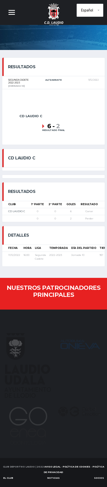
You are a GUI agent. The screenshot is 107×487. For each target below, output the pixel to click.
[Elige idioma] (90, 10)
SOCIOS (99, 478)
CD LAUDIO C (16, 211)
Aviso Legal (52, 466)
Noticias (53, 478)
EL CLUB (8, 478)
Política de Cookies (76, 466)
